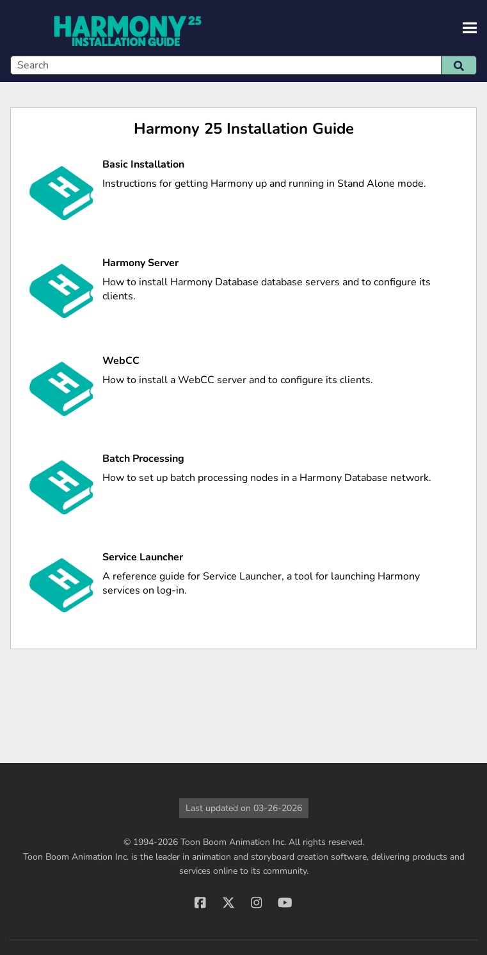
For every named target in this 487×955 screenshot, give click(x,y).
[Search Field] (243, 65)
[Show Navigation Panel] (469, 28)
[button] (459, 65)
